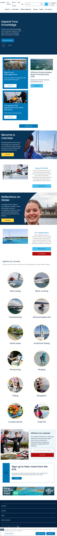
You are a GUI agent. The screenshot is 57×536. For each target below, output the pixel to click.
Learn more (7, 220)
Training (35, 9)
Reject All (51, 533)
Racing (41, 9)
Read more (10, 85)
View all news (28, 126)
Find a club (42, 455)
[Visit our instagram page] (13, 527)
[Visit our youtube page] (8, 527)
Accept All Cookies (40, 533)
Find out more (41, 186)
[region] (28, 531)
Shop (19, 2)
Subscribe (17, 478)
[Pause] (3, 45)
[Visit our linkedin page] (18, 527)
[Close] (54, 529)
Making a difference (26, 9)
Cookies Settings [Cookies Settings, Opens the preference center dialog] (9, 533)
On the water (15, 9)
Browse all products (8, 40)
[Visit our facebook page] (3, 527)
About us (7, 9)
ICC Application (41, 253)
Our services (48, 9)
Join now (7, 154)
